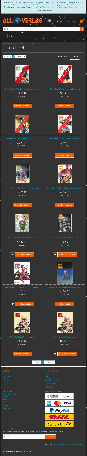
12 (76, 59)
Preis (76, 56)
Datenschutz (49, 378)
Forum (5, 413)
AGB (46, 376)
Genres (5, 397)
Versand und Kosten (52, 381)
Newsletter (49, 387)
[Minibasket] (81, 21)
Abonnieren (50, 436)
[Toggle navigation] (5, 36)
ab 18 (5, 401)
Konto (5, 378)
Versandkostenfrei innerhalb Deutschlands (68, 444)
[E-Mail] (24, 436)
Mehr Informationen (22, 106)
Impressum (49, 374)
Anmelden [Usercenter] (71, 22)
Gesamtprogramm (9, 394)
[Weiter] (21, 56)
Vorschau (6, 406)
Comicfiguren (8, 408)
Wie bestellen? (50, 385)
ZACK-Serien (7, 399)
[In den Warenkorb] (12, 254)
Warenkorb (7, 376)
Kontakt (5, 374)
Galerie (63, 56)
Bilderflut (6, 403)
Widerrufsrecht (50, 383)
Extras (5, 410)
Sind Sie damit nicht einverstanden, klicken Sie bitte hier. (62, 7)
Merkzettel (7, 381)
